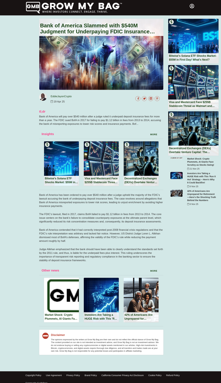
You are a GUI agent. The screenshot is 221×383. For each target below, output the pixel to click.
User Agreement (54, 375)
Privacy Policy (73, 375)
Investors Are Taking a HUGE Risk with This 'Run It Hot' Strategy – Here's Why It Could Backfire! (201, 178)
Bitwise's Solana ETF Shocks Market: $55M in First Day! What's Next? (60, 182)
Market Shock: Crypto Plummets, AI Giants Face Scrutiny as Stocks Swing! (200, 162)
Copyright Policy (33, 375)
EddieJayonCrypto (61, 96)
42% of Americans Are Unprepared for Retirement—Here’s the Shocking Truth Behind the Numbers (201, 195)
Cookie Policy (154, 375)
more (153, 134)
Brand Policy (91, 375)
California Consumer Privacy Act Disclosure (122, 375)
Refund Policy (173, 375)
